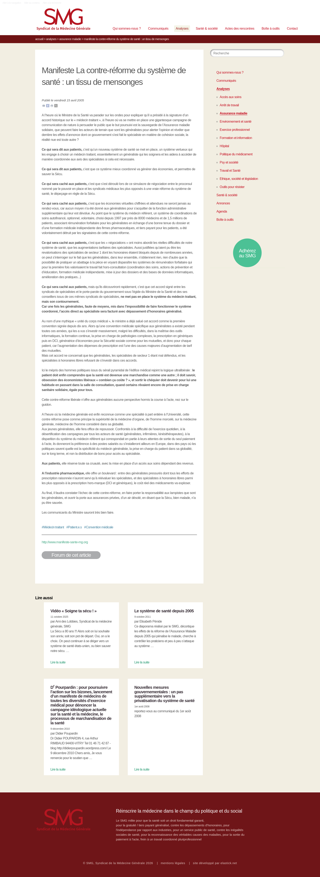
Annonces (223, 203)
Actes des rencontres (239, 28)
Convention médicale (98, 527)
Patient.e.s (74, 527)
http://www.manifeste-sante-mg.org (65, 542)
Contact (292, 28)
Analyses (182, 28)
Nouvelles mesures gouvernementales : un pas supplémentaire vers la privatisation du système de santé (164, 694)
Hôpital (224, 146)
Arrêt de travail (229, 105)
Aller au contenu (32, 2)
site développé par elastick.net (215, 863)
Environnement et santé (235, 121)
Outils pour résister (232, 187)
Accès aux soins (230, 97)
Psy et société (229, 162)
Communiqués (158, 28)
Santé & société (207, 28)
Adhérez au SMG (247, 253)
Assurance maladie (70, 39)
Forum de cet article (71, 555)
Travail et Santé (230, 170)
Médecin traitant (53, 527)
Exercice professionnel (235, 129)
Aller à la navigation (11, 2)
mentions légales (173, 863)
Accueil (39, 39)
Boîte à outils (271, 28)
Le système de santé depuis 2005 (164, 611)
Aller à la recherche (52, 2)
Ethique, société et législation (239, 178)
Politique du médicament (236, 154)
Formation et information (236, 138)
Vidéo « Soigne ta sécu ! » (73, 611)
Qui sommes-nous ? (127, 28)
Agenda (222, 211)
